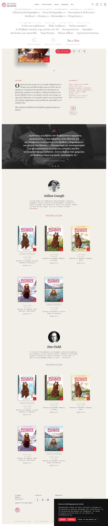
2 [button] (53, 166)
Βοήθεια (17, 497)
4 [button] (58, 166)
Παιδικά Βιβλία (47, 4)
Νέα (72, 4)
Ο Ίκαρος (18, 495)
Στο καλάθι (64, 51)
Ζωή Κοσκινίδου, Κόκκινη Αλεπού (54, 160)
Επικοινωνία (19, 499)
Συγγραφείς (65, 4)
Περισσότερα (34, 208)
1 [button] (50, 166)
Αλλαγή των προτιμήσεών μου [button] (87, 519)
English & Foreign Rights (23, 503)
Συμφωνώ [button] (62, 519)
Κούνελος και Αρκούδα (30, 11)
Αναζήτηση (93, 4)
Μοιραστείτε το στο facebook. (79, 51)
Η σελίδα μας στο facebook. (37, 500)
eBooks (56, 4)
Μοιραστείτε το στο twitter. (84, 51)
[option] (54, 146)
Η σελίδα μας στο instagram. (48, 500)
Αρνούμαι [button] (71, 519)
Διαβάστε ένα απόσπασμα (73, 113)
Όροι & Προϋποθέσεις (42, 521)
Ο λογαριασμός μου (97, 4)
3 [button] (55, 166)
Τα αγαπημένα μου (101, 4)
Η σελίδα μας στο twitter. (42, 500)
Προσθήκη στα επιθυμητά (74, 51)
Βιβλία (37, 4)
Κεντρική (6, 11)
